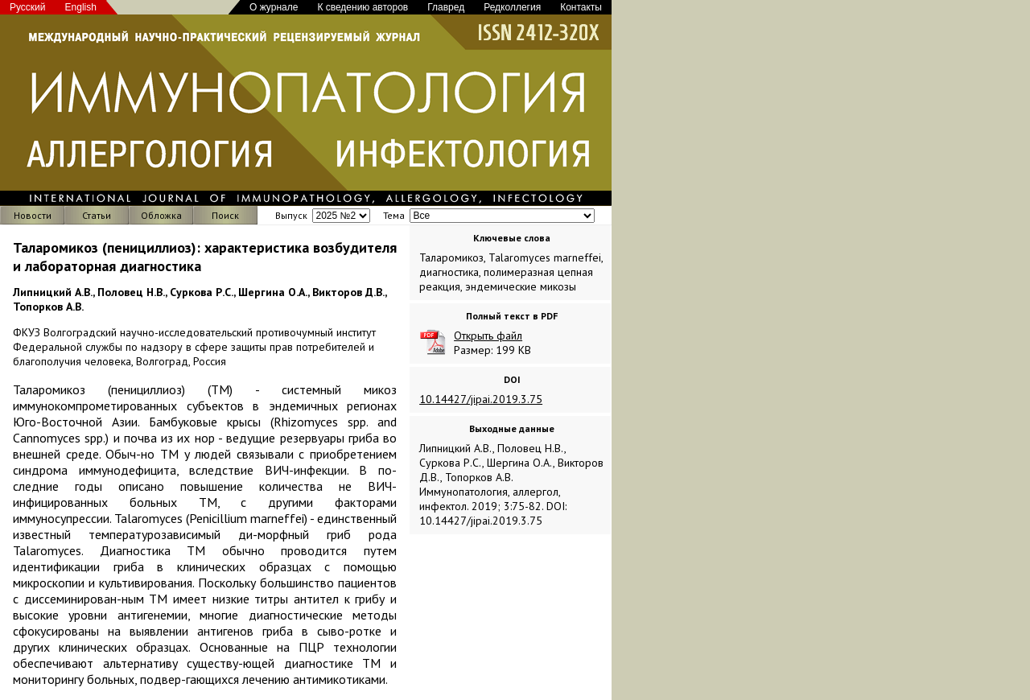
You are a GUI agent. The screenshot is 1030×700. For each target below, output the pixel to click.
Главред (445, 7)
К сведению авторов (362, 7)
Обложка (161, 215)
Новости (33, 215)
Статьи (96, 215)
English (81, 7)
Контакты (581, 7)
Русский (28, 7)
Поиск (225, 215)
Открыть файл (488, 335)
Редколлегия (512, 7)
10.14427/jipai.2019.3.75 (480, 399)
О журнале (273, 7)
